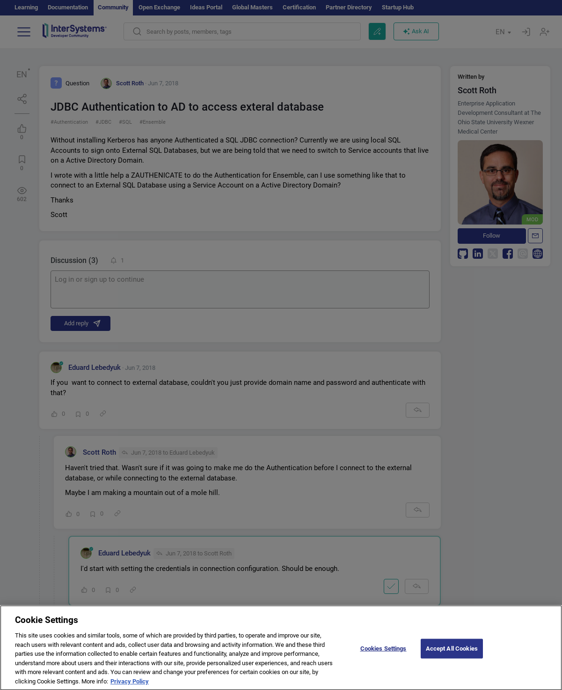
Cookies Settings (383, 652)
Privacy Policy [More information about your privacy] (129, 685)
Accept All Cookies (452, 652)
